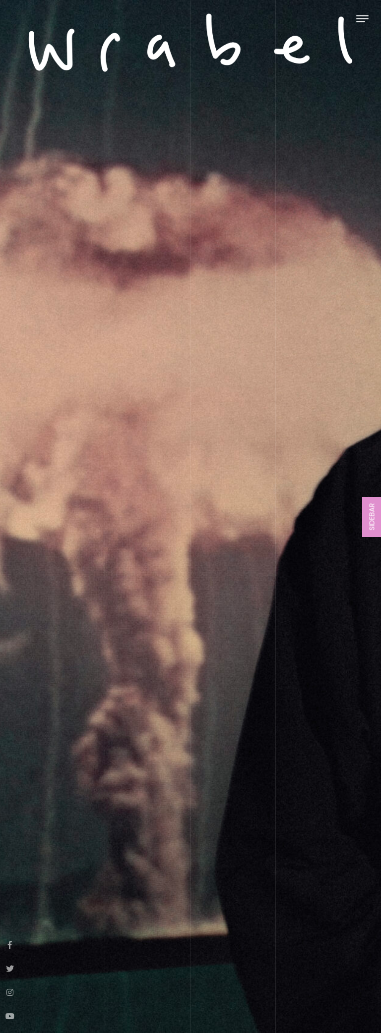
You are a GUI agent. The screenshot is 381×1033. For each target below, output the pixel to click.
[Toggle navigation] (362, 18)
